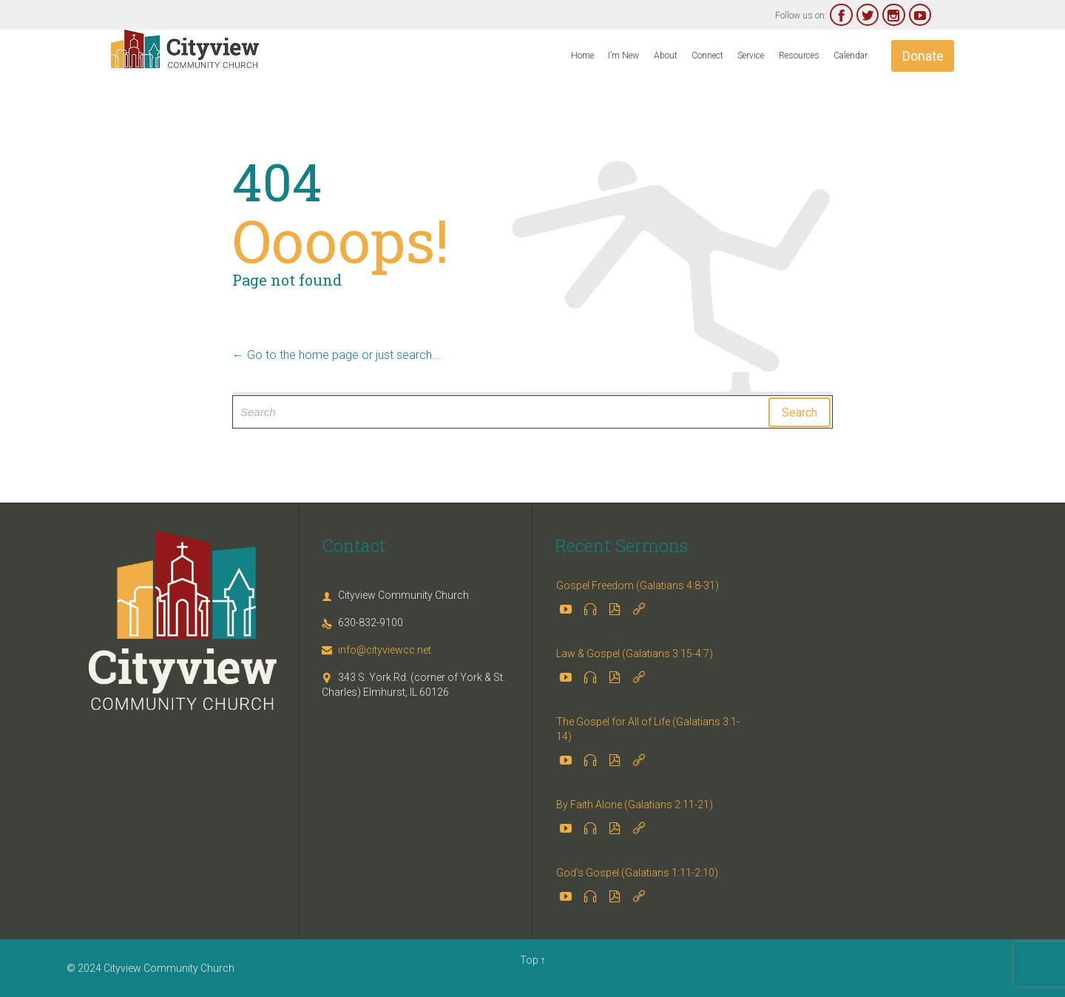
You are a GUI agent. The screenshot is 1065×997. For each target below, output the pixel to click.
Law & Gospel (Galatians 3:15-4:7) (634, 653)
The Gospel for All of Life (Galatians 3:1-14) (648, 729)
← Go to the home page (295, 355)
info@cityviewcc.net (376, 650)
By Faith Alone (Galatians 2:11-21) (634, 804)
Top (529, 960)
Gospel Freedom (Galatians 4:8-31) (637, 585)
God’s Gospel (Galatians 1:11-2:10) (637, 873)
